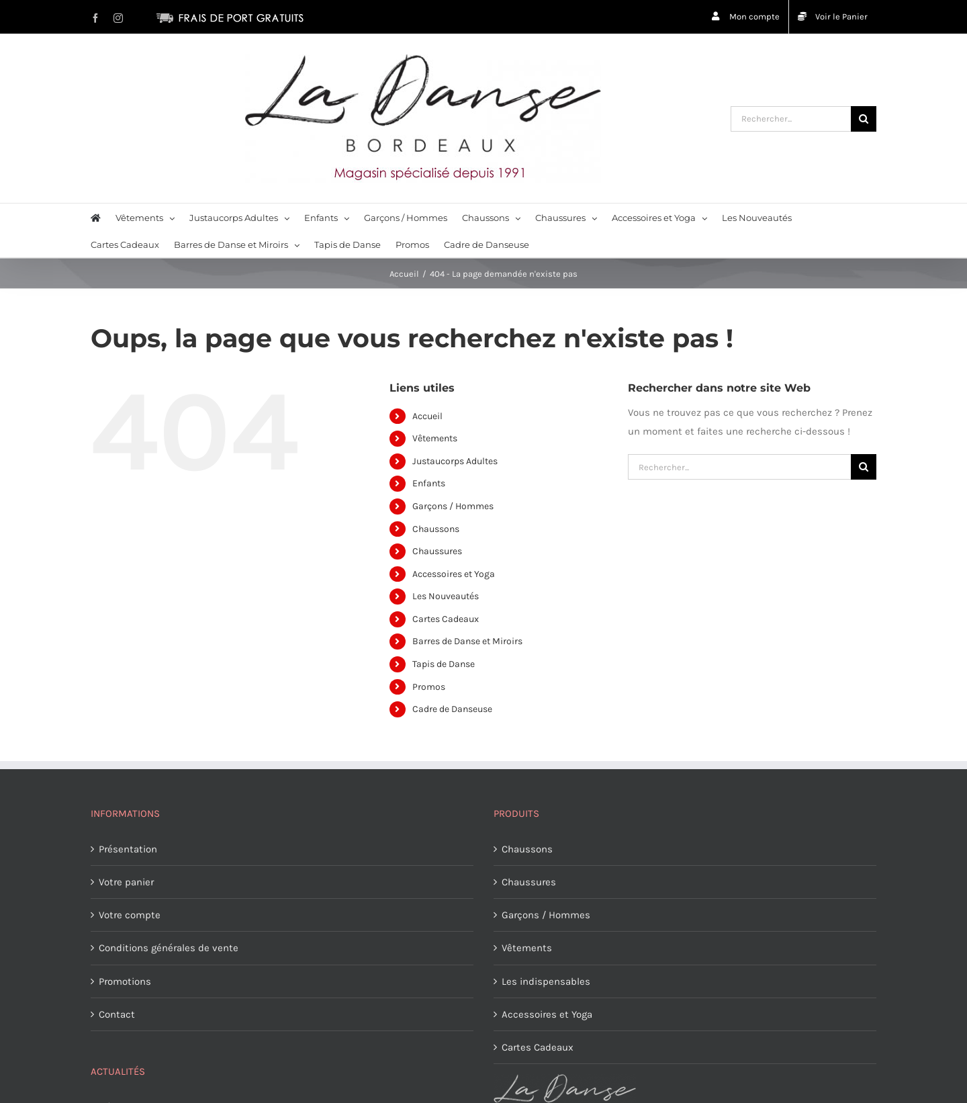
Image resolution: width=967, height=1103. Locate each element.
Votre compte (129, 915)
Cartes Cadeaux (445, 619)
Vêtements (434, 438)
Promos (428, 687)
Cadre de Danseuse (452, 709)
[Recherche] (863, 119)
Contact (117, 1014)
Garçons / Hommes (453, 506)
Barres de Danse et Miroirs (467, 641)
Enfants (428, 483)
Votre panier (126, 882)
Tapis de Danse (443, 664)
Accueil (427, 416)
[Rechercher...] (791, 119)
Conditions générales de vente (168, 948)
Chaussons (435, 529)
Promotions (125, 981)
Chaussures (437, 551)
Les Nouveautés (445, 596)
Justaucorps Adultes (455, 461)
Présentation (128, 849)
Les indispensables (546, 981)
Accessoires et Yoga (453, 574)
